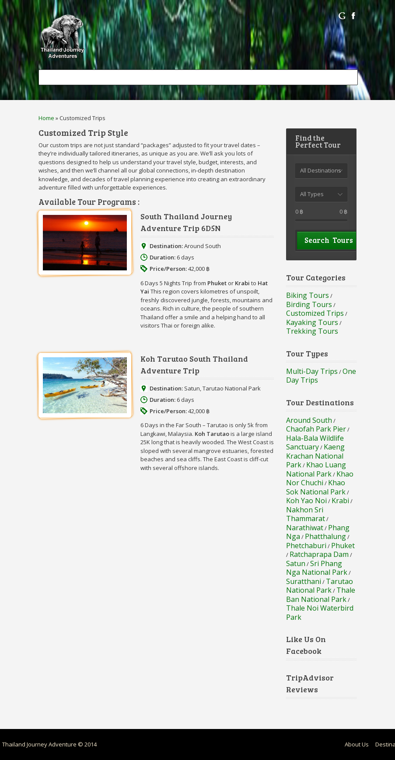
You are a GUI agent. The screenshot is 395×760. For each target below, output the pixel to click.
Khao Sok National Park (316, 487)
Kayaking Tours (312, 322)
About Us (357, 744)
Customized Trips (315, 313)
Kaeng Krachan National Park (315, 456)
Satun (192, 388)
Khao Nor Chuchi (319, 478)
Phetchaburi (306, 545)
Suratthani (303, 581)
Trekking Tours (312, 331)
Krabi (340, 500)
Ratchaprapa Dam (319, 554)
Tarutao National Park (232, 388)
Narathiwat (304, 527)
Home (46, 118)
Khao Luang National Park (316, 469)
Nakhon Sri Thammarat (305, 514)
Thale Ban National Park (320, 594)
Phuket (343, 545)
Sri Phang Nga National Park (316, 568)
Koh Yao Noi (306, 500)
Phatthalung (325, 536)
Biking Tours (307, 295)
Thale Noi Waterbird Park (319, 612)
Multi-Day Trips (312, 371)
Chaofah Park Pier (316, 429)
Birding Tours (309, 304)
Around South (202, 246)
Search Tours (328, 240)
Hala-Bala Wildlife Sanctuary (315, 442)
